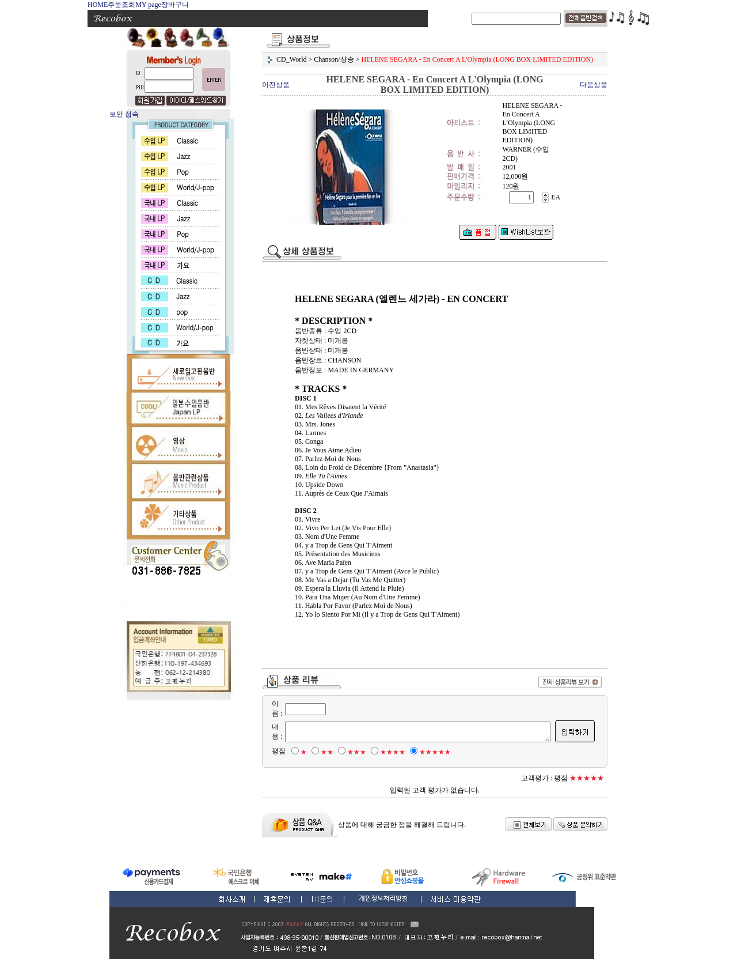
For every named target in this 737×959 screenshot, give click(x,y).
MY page (148, 5)
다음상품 (593, 85)
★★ (320, 752)
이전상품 (276, 85)
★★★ (350, 752)
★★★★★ (429, 752)
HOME (98, 5)
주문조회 (121, 5)
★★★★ (386, 752)
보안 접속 (124, 114)
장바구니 (175, 5)
